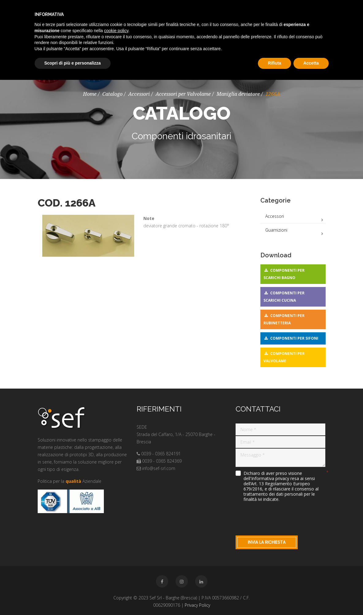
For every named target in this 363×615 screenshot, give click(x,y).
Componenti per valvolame (283, 357)
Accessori (139, 94)
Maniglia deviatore (238, 94)
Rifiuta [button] (274, 63)
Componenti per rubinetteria (283, 319)
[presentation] (282, 517)
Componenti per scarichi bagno (283, 274)
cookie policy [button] (116, 30)
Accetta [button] (311, 63)
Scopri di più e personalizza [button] (72, 63)
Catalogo (112, 94)
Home (89, 94)
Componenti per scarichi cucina (283, 296)
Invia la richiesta (266, 542)
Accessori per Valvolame (183, 94)
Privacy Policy (197, 605)
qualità (73, 481)
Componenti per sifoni (294, 338)
